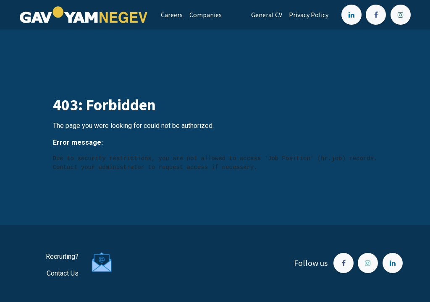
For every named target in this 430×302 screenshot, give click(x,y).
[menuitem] (171, 14)
